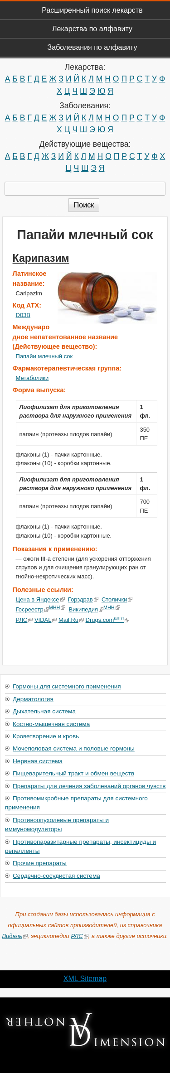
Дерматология (33, 699)
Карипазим (41, 258)
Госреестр (32, 609)
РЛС (24, 619)
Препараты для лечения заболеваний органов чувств (89, 786)
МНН (57, 607)
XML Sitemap (85, 978)
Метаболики (32, 378)
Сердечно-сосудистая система (56, 875)
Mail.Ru (71, 619)
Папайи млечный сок (44, 356)
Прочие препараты (40, 863)
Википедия (85, 609)
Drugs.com (107, 619)
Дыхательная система (44, 711)
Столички (117, 599)
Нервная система (38, 761)
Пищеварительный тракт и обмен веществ (73, 773)
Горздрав (83, 599)
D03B (23, 315)
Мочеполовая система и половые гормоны (74, 748)
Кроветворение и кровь (46, 736)
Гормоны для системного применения (67, 686)
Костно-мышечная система (51, 724)
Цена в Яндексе (40, 599)
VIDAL (45, 619)
